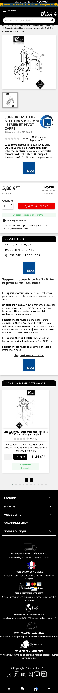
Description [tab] (14, 238)
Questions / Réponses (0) (38, 139)
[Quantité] (6, 206)
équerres (24, 326)
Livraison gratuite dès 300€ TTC (29, 2)
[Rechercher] (29, 20)
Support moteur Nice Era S (17, 346)
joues (35, 329)
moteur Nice (13, 322)
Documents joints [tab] (19, 250)
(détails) (49, 4)
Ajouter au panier (36, 206)
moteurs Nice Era (16, 341)
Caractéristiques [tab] (19, 244)
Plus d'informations (19, 228)
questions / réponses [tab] (22, 255)
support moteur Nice (17, 293)
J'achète (20, 456)
